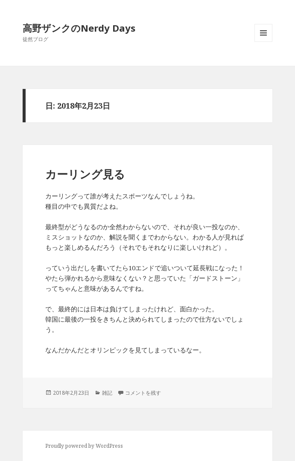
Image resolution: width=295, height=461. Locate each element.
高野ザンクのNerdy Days (79, 27)
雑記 (107, 392)
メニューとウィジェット (263, 41)
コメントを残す (143, 392)
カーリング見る (85, 174)
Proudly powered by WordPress (84, 445)
